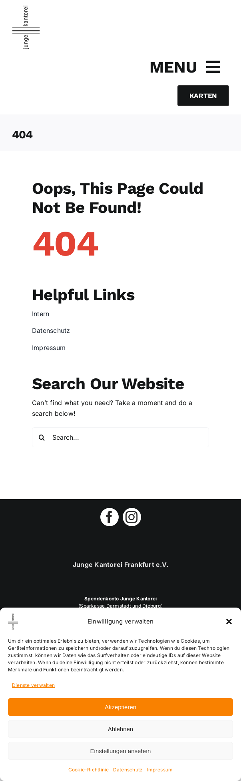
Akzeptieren (120, 707)
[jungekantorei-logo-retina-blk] (26, 9)
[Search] (42, 437)
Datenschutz (128, 770)
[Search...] (120, 437)
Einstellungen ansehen (120, 751)
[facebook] (109, 517)
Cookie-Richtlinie (88, 770)
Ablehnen (120, 729)
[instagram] (132, 517)
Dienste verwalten (33, 685)
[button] (229, 622)
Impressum (160, 770)
